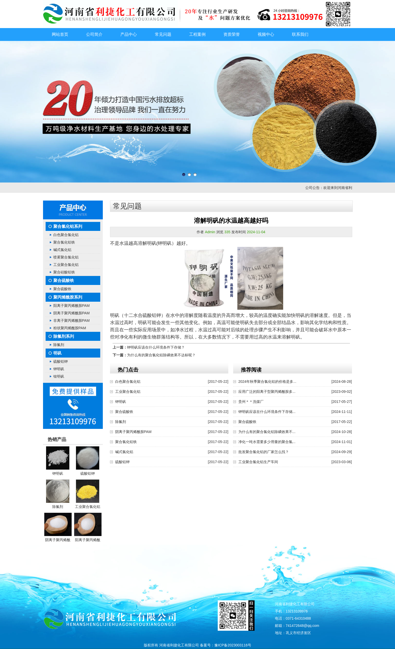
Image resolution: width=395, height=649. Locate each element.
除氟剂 (58, 345)
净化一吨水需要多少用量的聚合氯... (267, 442)
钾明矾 (58, 369)
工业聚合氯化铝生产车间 (258, 462)
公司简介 (94, 34)
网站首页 (60, 34)
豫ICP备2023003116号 (232, 645)
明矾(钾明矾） (162, 243)
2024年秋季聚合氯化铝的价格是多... (267, 381)
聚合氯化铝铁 (64, 242)
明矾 (57, 353)
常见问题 (163, 34)
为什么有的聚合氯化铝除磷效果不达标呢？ (161, 355)
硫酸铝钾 (60, 361)
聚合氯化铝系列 (67, 226)
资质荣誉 (231, 34)
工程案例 (197, 34)
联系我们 (300, 34)
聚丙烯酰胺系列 (67, 297)
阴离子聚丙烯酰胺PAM (71, 313)
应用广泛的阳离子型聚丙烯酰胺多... (267, 392)
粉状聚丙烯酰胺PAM (69, 328)
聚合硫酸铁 (63, 280)
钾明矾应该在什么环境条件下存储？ (156, 347)
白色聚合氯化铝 (66, 235)
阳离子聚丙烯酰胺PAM (71, 306)
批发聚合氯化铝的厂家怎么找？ (263, 452)
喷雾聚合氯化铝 (66, 257)
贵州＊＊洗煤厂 (251, 402)
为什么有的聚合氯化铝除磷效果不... (267, 432)
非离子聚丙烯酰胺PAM (71, 320)
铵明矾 (58, 376)
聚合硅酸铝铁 (64, 272)
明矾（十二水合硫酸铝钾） (138, 315)
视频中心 (266, 34)
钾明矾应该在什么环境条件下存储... (267, 412)
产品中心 (128, 34)
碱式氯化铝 (62, 250)
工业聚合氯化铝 (66, 265)
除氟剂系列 (63, 336)
